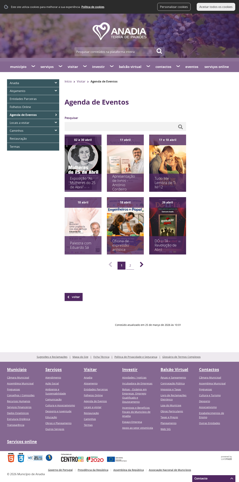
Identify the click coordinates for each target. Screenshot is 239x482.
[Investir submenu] (112, 66)
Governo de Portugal (60, 470)
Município (18, 67)
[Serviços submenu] (61, 66)
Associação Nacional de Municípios (170, 470)
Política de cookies (92, 7)
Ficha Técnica (101, 357)
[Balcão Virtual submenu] (148, 66)
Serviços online (216, 67)
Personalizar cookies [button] (174, 7)
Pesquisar (71, 118)
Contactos (163, 67)
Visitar (73, 67)
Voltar (76, 297)
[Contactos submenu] (178, 66)
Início (68, 81)
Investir (98, 67)
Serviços (47, 67)
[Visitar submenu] (85, 66)
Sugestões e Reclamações (52, 357)
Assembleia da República (128, 470)
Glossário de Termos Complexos (181, 357)
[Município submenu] (33, 66)
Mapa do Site (80, 357)
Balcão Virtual (130, 67)
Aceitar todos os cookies (216, 7)
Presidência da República (93, 470)
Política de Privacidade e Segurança (135, 357)
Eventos (191, 67)
